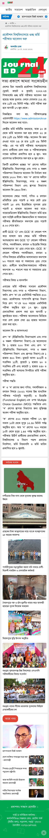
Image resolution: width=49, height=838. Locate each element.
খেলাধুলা (43, 9)
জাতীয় (9, 9)
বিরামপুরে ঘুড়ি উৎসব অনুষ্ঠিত (15, 638)
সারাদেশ (19, 9)
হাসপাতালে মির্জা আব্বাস (35, 16)
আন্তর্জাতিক (30, 9)
